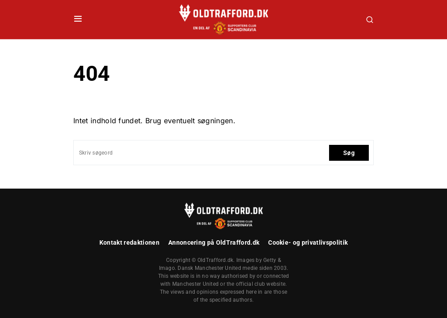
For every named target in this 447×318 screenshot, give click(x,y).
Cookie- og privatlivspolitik (308, 242)
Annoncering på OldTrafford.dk (213, 242)
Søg (349, 152)
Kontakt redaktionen (129, 242)
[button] (78, 19)
